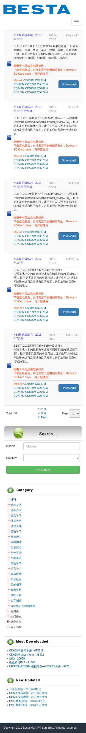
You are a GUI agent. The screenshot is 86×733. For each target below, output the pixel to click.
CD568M (19, 84)
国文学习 (16, 515)
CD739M (30, 84)
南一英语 (16, 552)
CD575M (30, 88)
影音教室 (16, 579)
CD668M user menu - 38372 (26, 654)
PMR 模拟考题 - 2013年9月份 (27, 701)
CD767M (42, 88)
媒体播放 (16, 574)
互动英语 (16, 558)
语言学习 (16, 568)
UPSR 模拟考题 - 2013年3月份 (28, 693)
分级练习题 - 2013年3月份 (25, 689)
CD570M (42, 84)
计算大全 (16, 520)
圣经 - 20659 (17, 658)
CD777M (19, 92)
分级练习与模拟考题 (23, 606)
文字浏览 (16, 600)
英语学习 (16, 531)
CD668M (28, 80)
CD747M (19, 88)
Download (68, 84)
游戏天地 (16, 526)
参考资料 (16, 589)
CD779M (42, 92)
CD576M (30, 92)
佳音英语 (16, 547)
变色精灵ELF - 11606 (22, 662)
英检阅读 (16, 542)
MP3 (13, 499)
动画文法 (16, 505)
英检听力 (16, 536)
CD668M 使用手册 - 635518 (26, 650)
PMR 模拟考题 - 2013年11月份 (28, 705)
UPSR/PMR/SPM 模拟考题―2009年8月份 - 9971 (39, 666)
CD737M (40, 80)
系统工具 (16, 595)
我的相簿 (16, 584)
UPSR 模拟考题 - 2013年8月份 (28, 697)
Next (44, 417)
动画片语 (16, 510)
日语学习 (16, 563)
